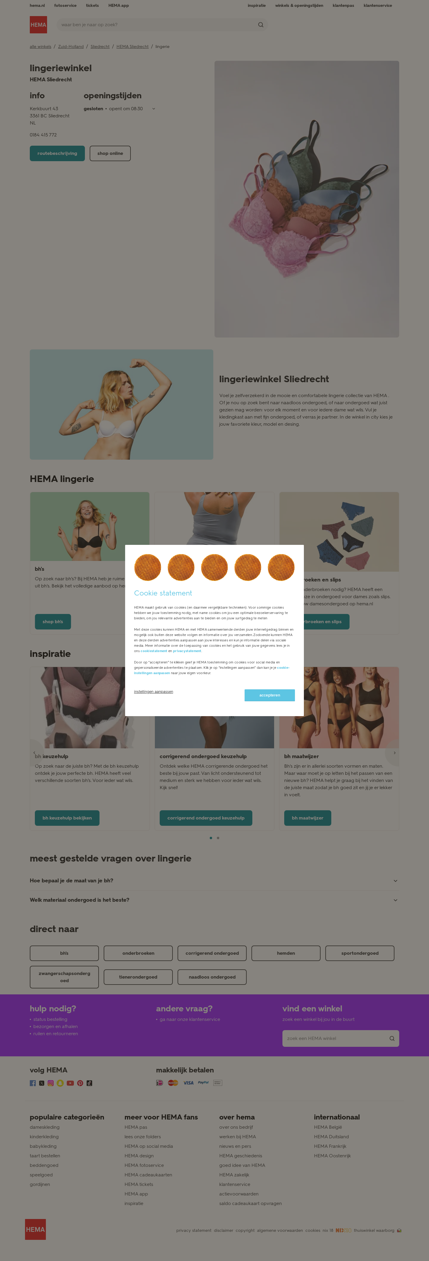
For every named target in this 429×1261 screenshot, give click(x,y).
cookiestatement (154, 651)
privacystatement (187, 651)
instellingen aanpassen (153, 691)
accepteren (269, 695)
